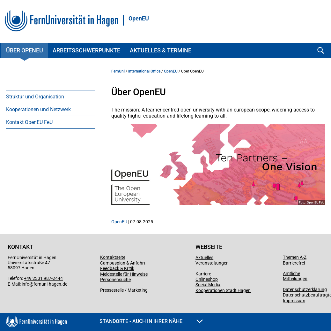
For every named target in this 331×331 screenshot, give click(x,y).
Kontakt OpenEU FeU (29, 122)
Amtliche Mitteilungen (295, 276)
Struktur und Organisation (35, 97)
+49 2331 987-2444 (43, 278)
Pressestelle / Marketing (124, 290)
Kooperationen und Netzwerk (38, 109)
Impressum (294, 300)
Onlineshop (206, 279)
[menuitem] (50, 96)
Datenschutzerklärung (305, 289)
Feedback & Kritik (117, 268)
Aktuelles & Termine (160, 50)
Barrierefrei (294, 263)
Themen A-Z (294, 257)
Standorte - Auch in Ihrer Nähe (151, 321)
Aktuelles (204, 257)
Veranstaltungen (212, 263)
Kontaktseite (112, 257)
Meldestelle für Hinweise (124, 274)
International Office (144, 71)
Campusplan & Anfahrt (122, 263)
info (25, 284)
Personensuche (115, 279)
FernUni (118, 71)
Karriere (203, 273)
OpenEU (139, 18)
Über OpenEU (24, 50)
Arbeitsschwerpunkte (86, 50)
